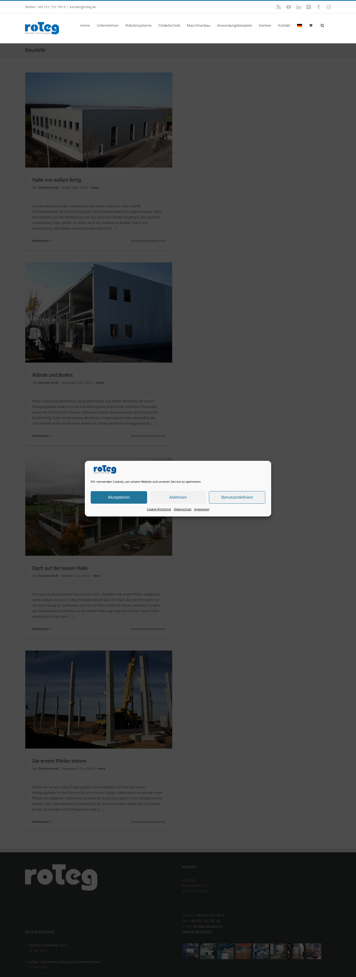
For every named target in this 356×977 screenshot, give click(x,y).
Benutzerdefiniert (237, 497)
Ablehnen (178, 497)
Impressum (201, 509)
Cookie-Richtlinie (159, 509)
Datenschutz (182, 509)
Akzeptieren (119, 497)
